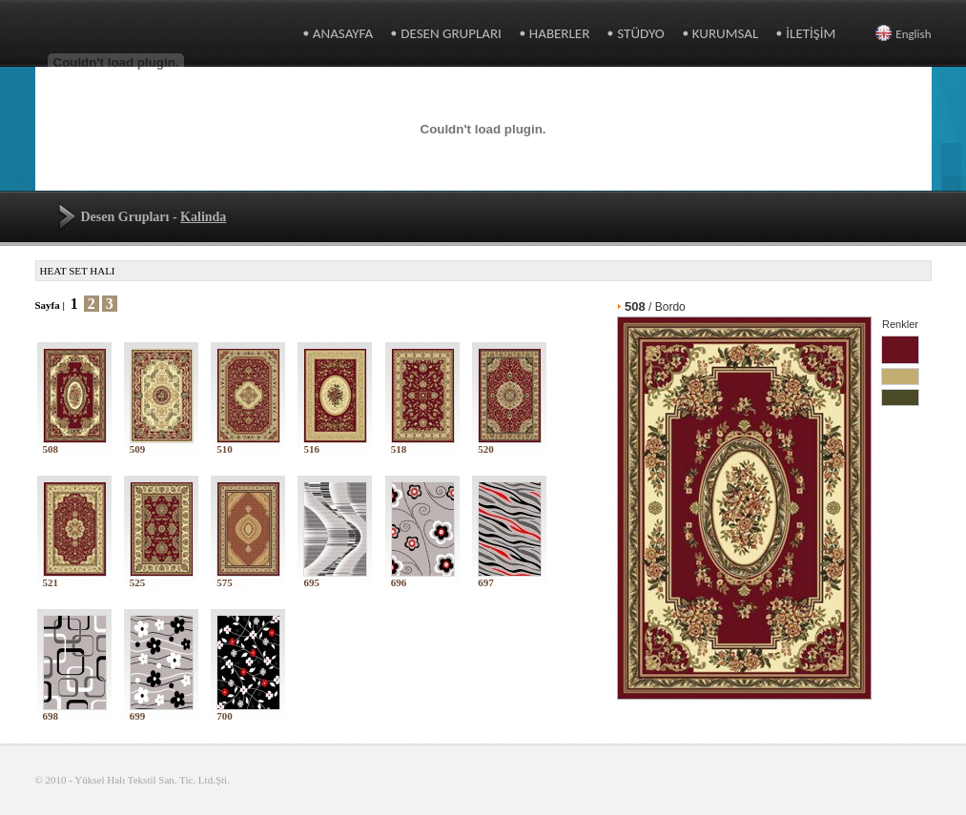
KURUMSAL (725, 33)
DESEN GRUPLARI (451, 33)
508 (75, 444)
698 (75, 711)
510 (248, 444)
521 (75, 577)
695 (335, 577)
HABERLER (559, 33)
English (903, 34)
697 (510, 577)
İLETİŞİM (810, 33)
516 (335, 444)
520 (510, 444)
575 (248, 577)
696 (423, 577)
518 (423, 444)
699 (162, 711)
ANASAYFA (343, 33)
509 (162, 444)
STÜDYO (640, 33)
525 (162, 577)
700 (248, 711)
